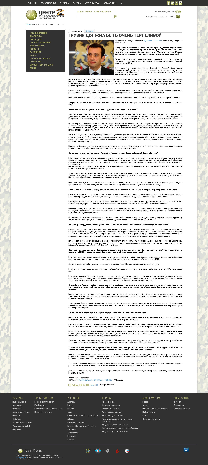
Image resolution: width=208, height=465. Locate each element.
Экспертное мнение (40, 43)
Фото (144, 416)
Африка (70, 419)
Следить (89, 31)
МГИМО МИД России (164, 11)
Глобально (72, 436)
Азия (69, 412)
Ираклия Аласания (152, 41)
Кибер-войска (108, 402)
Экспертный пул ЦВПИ (41, 65)
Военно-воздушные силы (113, 416)
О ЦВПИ (80, 11)
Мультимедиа (92, 3)
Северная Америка (75, 422)
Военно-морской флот (112, 412)
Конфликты (39, 405)
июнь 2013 (94, 385)
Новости (34, 49)
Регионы (64, 3)
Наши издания (103, 11)
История (177, 402)
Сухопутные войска (110, 409)
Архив (33, 68)
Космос (70, 440)
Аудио (145, 405)
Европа (70, 409)
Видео (33, 55)
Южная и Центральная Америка (81, 426)
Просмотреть (77, 31)
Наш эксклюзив (38, 33)
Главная (29, 25)
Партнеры (35, 62)
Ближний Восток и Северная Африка (83, 416)
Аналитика (36, 36)
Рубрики (32, 3)
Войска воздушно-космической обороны (120, 428)
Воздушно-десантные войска (115, 431)
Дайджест (35, 52)
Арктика (71, 402)
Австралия (72, 429)
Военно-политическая (44, 402)
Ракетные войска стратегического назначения (117, 420)
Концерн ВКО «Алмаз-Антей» (160, 17)
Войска (77, 3)
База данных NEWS (182, 409)
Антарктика (72, 433)
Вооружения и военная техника (48, 409)
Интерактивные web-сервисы (155, 409)
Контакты (90, 11)
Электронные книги (151, 419)
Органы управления (111, 405)
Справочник (109, 3)
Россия (70, 405)
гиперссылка (21, 457)
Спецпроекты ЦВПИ (40, 58)
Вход (121, 3)
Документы (179, 405)
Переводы (35, 39)
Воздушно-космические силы (115, 425)
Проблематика (48, 3)
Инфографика (37, 46)
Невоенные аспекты (43, 412)
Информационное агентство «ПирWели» (95, 380)
